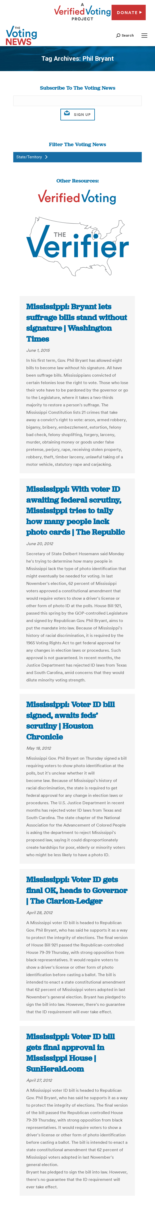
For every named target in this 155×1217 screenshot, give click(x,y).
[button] (125, 35)
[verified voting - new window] (82, 21)
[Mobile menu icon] (144, 35)
